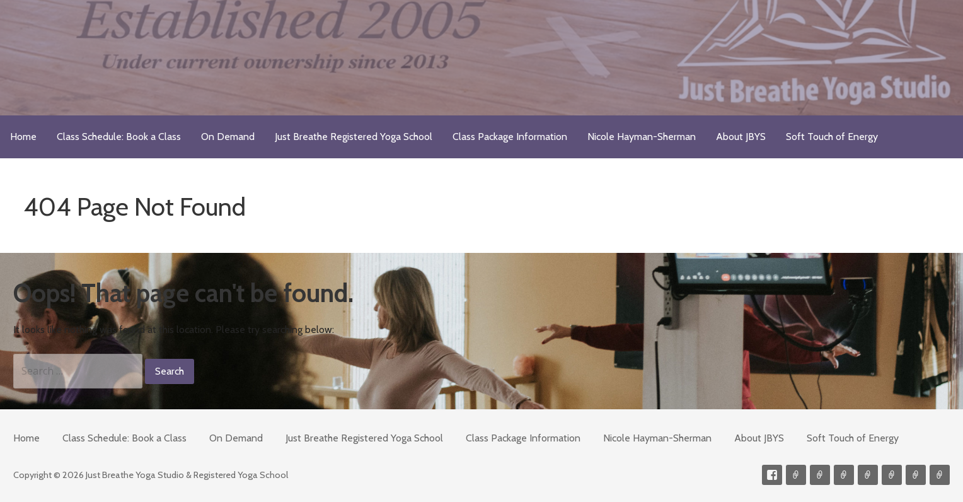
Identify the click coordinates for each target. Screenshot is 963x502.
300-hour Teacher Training (844, 475)
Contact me (796, 475)
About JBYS (741, 137)
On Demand (228, 137)
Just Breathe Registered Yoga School (353, 137)
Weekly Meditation (916, 475)
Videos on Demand (820, 475)
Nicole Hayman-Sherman (641, 137)
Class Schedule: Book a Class (119, 137)
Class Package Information (510, 137)
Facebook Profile (772, 475)
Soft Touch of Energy (832, 137)
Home (23, 137)
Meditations (868, 475)
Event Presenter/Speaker (940, 475)
